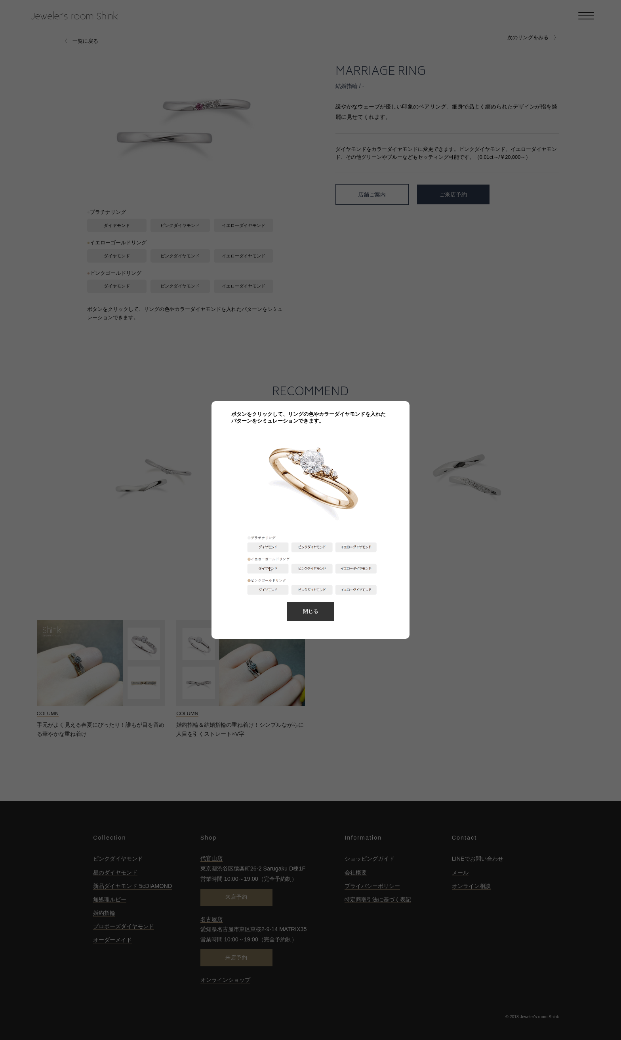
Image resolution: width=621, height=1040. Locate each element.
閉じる (310, 611)
